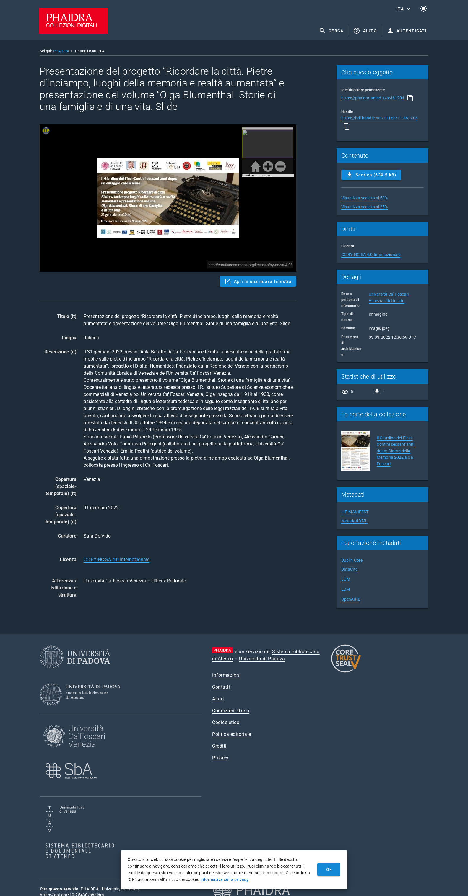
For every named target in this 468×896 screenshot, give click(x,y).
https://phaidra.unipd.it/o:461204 (372, 98)
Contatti (221, 687)
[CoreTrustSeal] (346, 671)
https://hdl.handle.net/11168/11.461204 (379, 118)
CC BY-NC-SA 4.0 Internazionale (117, 559)
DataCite (349, 569)
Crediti (219, 746)
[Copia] (410, 98)
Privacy (220, 758)
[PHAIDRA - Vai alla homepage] (73, 32)
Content (168, 198)
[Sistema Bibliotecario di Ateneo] (82, 710)
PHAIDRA (61, 51)
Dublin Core (352, 560)
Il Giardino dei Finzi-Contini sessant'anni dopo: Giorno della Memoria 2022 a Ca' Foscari (395, 450)
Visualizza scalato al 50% (364, 198)
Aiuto (218, 699)
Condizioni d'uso (230, 710)
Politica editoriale (231, 734)
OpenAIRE (350, 599)
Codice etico (225, 722)
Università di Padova (262, 658)
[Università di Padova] (75, 673)
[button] (404, 9)
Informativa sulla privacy (224, 879)
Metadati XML (354, 520)
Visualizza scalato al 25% (364, 206)
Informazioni (226, 675)
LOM (345, 579)
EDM (345, 589)
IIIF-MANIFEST (354, 512)
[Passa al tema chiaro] (423, 9)
